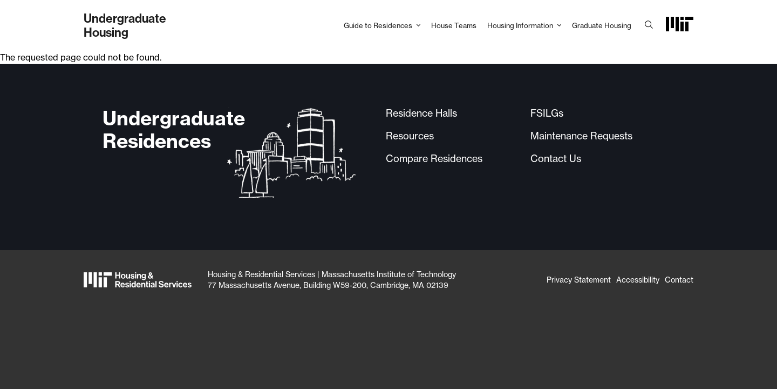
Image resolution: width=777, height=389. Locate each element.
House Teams (453, 25)
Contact (679, 279)
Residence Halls (421, 113)
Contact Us (555, 158)
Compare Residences (434, 158)
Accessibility (637, 279)
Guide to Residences (378, 25)
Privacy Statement (579, 279)
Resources (410, 136)
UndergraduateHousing (125, 25)
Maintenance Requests (581, 136)
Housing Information (520, 25)
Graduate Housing (601, 25)
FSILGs (546, 113)
